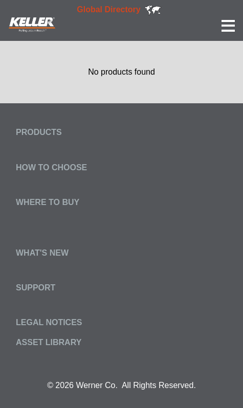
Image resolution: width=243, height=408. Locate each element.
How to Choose (51, 167)
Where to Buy (47, 202)
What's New (42, 252)
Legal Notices (49, 322)
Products (39, 132)
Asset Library (48, 342)
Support (35, 287)
